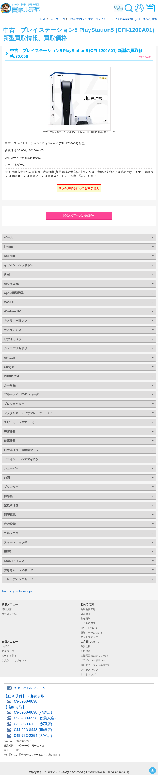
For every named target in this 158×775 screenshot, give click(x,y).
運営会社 (85, 646)
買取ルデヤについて (92, 632)
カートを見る (9, 655)
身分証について (89, 627)
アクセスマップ (89, 637)
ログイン (7, 646)
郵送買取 (85, 618)
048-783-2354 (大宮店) (33, 736)
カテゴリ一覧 (9, 613)
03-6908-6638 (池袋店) (33, 712)
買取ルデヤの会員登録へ (79, 215)
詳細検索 (7, 609)
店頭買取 (85, 613)
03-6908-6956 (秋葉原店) (35, 718)
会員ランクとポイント (14, 660)
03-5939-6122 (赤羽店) (33, 724)
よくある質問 (88, 623)
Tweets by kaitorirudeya (17, 591)
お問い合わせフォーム (29, 688)
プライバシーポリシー (93, 660)
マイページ (8, 651)
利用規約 (85, 651)
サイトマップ (88, 674)
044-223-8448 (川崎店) (33, 730)
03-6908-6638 (25, 701)
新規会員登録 (88, 609)
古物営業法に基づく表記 (94, 655)
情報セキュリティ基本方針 (95, 665)
